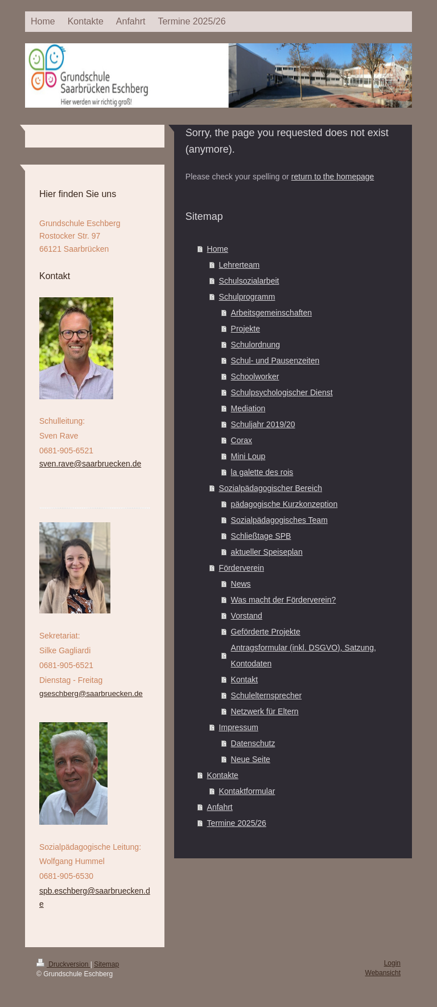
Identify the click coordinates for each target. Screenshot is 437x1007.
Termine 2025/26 (236, 823)
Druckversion (63, 964)
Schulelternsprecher (266, 695)
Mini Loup (248, 456)
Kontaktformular (247, 791)
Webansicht (383, 973)
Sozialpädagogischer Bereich (270, 488)
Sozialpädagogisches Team (279, 520)
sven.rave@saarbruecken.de (90, 463)
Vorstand (246, 615)
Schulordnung (255, 344)
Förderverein (241, 567)
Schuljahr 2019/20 (263, 424)
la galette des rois (262, 472)
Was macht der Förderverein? (283, 599)
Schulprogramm (247, 296)
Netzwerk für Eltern (265, 711)
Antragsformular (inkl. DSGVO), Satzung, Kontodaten (303, 655)
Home (217, 248)
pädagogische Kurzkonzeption (284, 504)
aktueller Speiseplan (267, 551)
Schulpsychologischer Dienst (282, 392)
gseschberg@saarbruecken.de (91, 693)
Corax (241, 440)
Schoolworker (255, 376)
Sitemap (106, 964)
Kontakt (244, 679)
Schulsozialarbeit (249, 280)
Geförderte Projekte (265, 631)
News (241, 583)
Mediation (248, 408)
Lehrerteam (239, 264)
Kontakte (222, 775)
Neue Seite (250, 759)
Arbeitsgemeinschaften (271, 312)
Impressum (238, 727)
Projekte (245, 328)
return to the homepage (332, 176)
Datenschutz (253, 743)
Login (392, 963)
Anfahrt (220, 807)
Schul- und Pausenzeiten (275, 360)
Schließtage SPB (261, 536)
